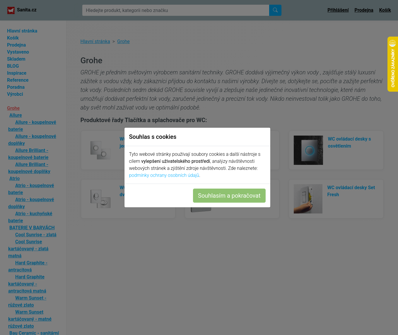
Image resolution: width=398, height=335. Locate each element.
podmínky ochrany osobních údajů (166, 175)
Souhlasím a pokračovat (231, 195)
